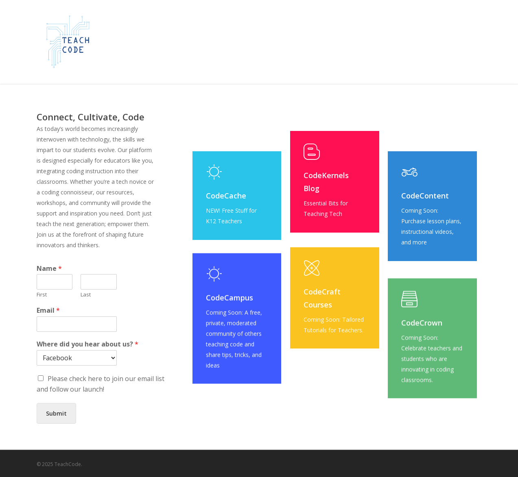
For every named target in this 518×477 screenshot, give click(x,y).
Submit (56, 413)
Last (86, 294)
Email (48, 310)
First (42, 294)
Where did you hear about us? (87, 344)
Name (49, 268)
